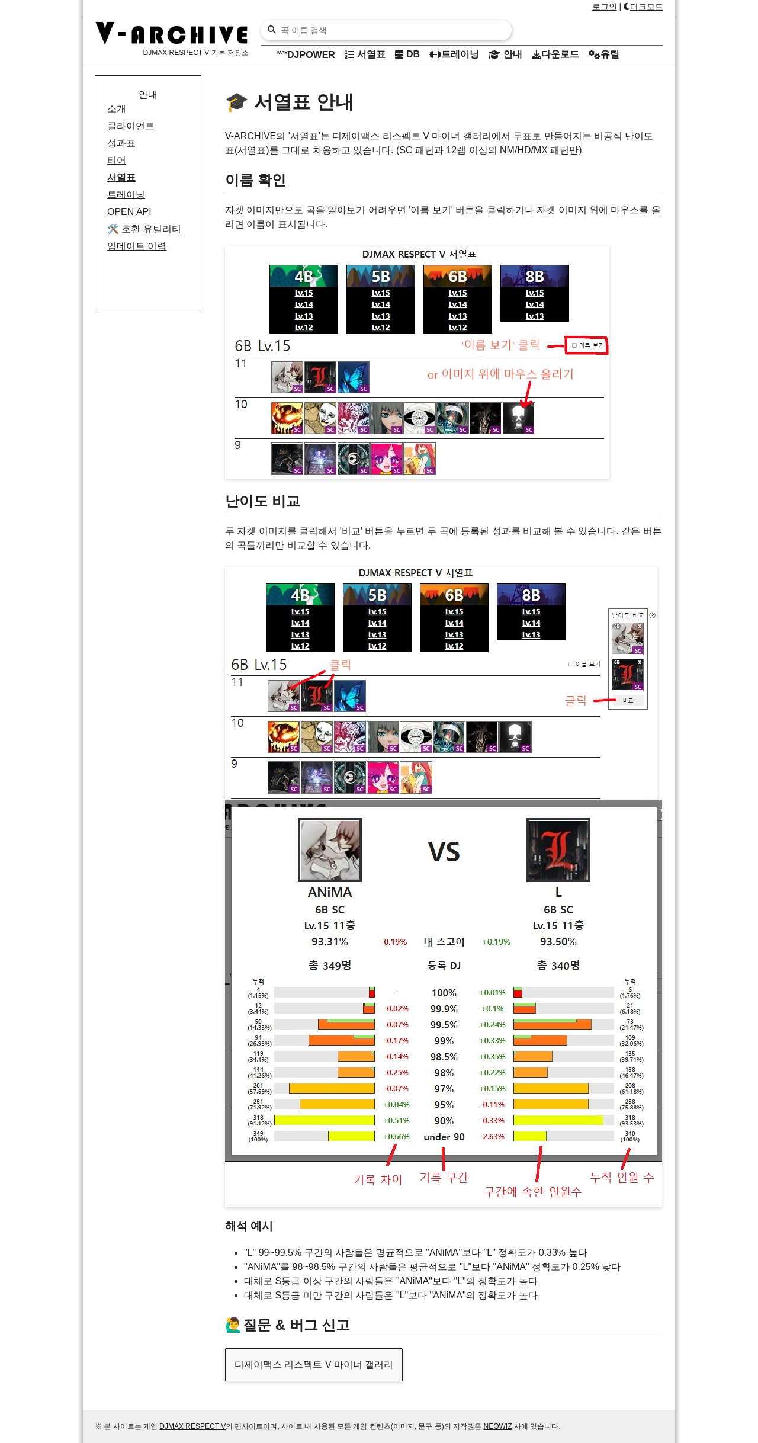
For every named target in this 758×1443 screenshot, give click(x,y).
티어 (116, 160)
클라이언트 (131, 126)
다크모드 (643, 6)
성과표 (121, 143)
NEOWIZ (498, 1426)
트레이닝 (126, 195)
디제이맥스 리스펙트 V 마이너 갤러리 (411, 136)
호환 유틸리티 (144, 229)
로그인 (604, 6)
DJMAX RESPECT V (192, 1426)
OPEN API (129, 212)
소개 (116, 109)
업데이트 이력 (136, 246)
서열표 (121, 177)
